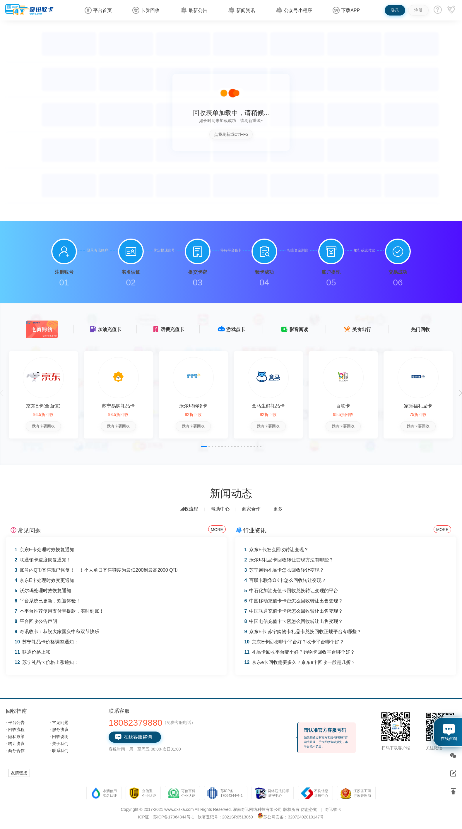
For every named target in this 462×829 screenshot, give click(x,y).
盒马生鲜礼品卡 (267, 405)
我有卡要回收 (43, 426)
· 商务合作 (15, 750)
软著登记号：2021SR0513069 (225, 817)
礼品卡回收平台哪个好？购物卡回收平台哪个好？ (299, 652)
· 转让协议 (15, 743)
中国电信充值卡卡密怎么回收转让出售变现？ (293, 621)
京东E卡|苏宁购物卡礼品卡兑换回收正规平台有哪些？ (302, 631)
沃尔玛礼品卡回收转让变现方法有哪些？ (288, 559)
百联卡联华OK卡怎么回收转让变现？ (285, 580)
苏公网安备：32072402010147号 (293, 817)
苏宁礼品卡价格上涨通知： (46, 662)
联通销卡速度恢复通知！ (43, 559)
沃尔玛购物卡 (193, 405)
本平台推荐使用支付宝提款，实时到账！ (59, 611)
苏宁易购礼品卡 (118, 405)
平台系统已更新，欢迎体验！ (48, 600)
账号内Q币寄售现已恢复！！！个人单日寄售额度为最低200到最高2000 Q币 (96, 570)
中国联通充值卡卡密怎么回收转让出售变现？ (293, 611)
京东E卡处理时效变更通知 (44, 580)
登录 (395, 10)
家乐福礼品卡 (417, 405)
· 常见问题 (59, 722)
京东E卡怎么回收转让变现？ (276, 549)
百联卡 (342, 405)
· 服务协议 (59, 729)
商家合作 (251, 508)
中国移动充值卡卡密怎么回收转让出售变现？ (293, 600)
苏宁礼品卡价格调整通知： (46, 641)
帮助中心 (220, 508)
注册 (418, 10)
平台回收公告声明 (36, 621)
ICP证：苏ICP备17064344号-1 (166, 817)
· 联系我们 (59, 750)
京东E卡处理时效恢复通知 (44, 549)
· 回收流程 (15, 729)
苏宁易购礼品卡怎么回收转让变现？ (284, 570)
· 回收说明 (59, 736)
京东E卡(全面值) (43, 405)
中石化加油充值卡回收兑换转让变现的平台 (291, 590)
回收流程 (188, 508)
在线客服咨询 (133, 737)
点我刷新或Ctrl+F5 (231, 134)
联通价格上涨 (32, 652)
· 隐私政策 (15, 736)
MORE (217, 529)
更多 (278, 508)
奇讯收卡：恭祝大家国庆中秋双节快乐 (57, 631)
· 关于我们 (59, 743)
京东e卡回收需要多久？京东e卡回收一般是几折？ (299, 662)
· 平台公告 (15, 722)
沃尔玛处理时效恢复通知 (43, 590)
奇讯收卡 (333, 809)
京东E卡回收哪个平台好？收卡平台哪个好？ (294, 641)
